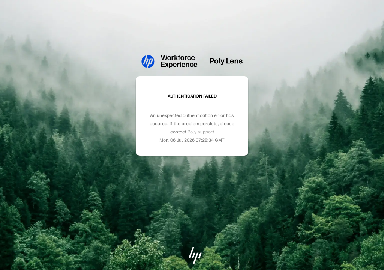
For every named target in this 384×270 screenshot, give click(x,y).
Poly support (201, 132)
